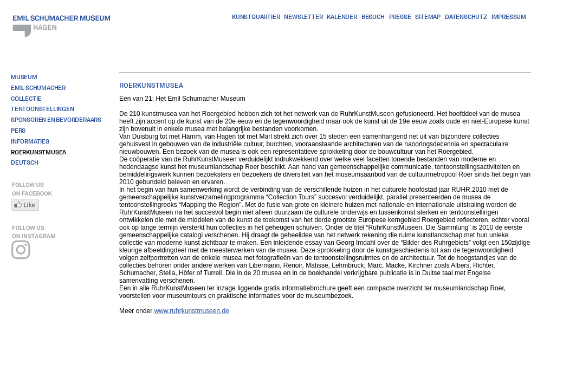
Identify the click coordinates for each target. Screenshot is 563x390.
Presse (400, 17)
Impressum (508, 17)
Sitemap (428, 17)
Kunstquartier (256, 17)
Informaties (30, 141)
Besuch (373, 17)
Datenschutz (466, 17)
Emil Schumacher (38, 88)
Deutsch (24, 162)
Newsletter (303, 17)
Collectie (26, 98)
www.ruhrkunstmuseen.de (191, 311)
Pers (18, 130)
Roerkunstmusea (38, 152)
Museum (24, 77)
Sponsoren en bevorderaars (56, 119)
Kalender (342, 17)
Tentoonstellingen (42, 109)
